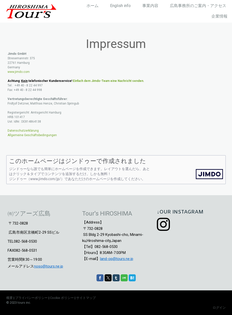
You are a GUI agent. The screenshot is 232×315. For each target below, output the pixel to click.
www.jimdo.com (19, 72)
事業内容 (150, 5)
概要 (9, 298)
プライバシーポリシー (31, 298)
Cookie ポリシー (62, 298)
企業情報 (219, 16)
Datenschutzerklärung (23, 130)
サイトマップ (86, 298)
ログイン (219, 307)
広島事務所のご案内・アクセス (198, 5)
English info (120, 5)
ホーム (92, 5)
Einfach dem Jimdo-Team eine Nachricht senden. (108, 81)
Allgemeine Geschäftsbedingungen (32, 135)
